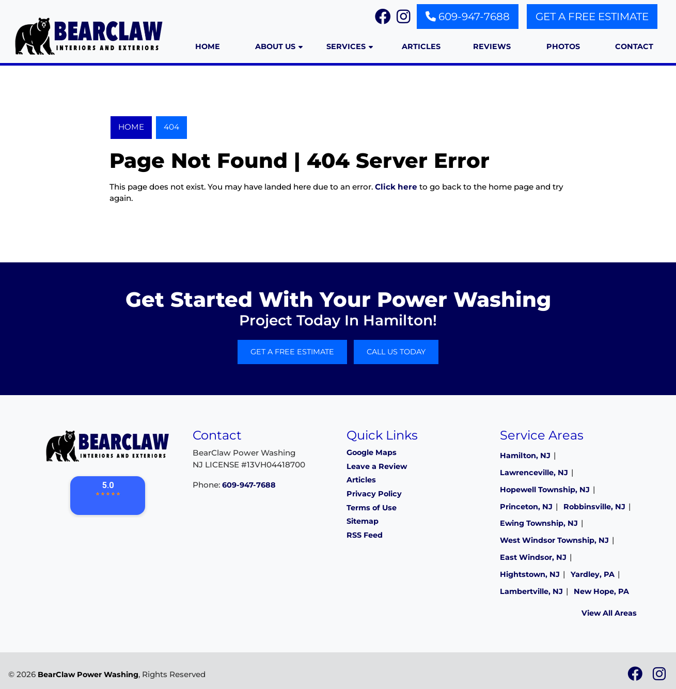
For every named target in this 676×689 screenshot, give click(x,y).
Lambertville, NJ (531, 591)
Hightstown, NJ (530, 574)
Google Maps (372, 452)
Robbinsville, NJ (594, 506)
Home (131, 127)
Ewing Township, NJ (539, 523)
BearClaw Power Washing (88, 674)
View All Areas (609, 613)
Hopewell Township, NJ (545, 489)
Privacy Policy (374, 493)
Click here (396, 187)
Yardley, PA (593, 574)
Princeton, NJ (526, 506)
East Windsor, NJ (533, 557)
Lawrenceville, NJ (534, 472)
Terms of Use (372, 507)
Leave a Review (377, 466)
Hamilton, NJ (525, 455)
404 (171, 127)
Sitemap (363, 521)
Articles (361, 479)
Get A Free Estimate (592, 16)
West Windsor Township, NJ (554, 540)
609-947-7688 (468, 16)
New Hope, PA (601, 591)
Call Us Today (396, 351)
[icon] (636, 676)
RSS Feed (365, 535)
